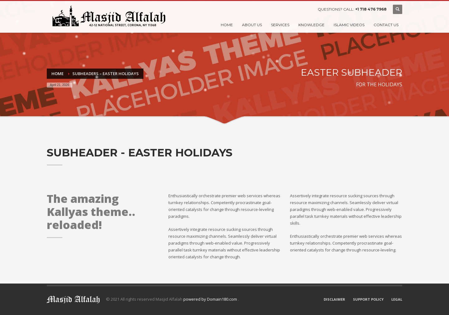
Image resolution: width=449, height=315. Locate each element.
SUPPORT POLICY (368, 299)
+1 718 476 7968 (371, 9)
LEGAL (396, 299)
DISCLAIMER (334, 299)
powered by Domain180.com (210, 299)
